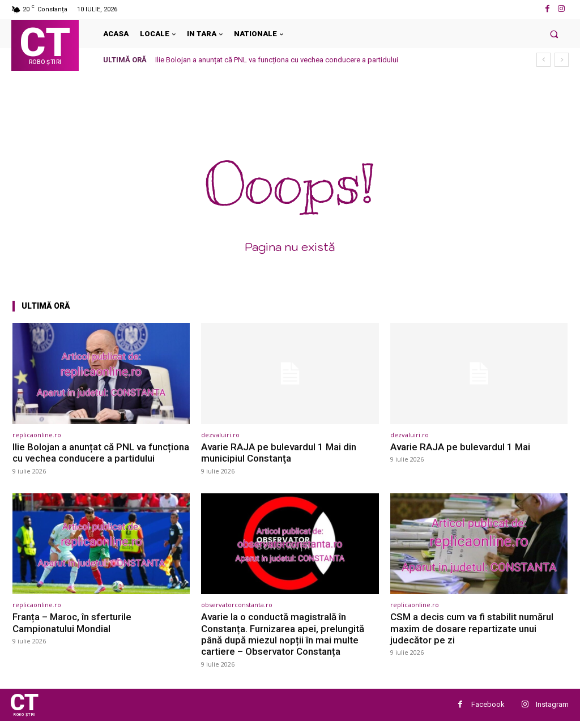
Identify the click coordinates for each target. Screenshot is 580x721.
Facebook (488, 704)
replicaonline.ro (36, 435)
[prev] (543, 60)
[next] (562, 60)
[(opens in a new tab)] (101, 373)
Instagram (552, 704)
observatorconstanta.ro (236, 604)
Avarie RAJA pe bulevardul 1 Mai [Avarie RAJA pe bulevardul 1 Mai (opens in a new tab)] (460, 447)
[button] (554, 33)
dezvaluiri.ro (220, 435)
